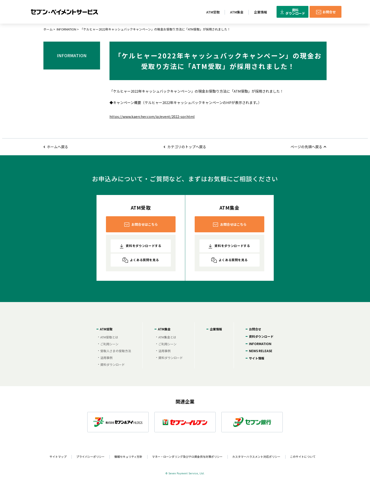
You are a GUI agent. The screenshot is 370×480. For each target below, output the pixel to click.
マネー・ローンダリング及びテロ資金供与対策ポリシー (187, 456)
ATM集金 (164, 329)
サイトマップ (58, 456)
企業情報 (216, 329)
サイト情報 (256, 358)
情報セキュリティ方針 (128, 456)
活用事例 (106, 357)
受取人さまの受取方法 (115, 351)
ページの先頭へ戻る (306, 146)
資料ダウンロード (112, 364)
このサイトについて (302, 456)
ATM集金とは (167, 337)
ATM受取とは (109, 337)
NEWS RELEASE (260, 351)
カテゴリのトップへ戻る (186, 146)
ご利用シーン (109, 344)
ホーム (48, 29)
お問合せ (255, 329)
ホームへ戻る (57, 146)
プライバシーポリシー (90, 456)
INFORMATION (66, 29)
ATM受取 (106, 329)
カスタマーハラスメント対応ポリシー (256, 456)
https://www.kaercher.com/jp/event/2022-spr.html (152, 116)
